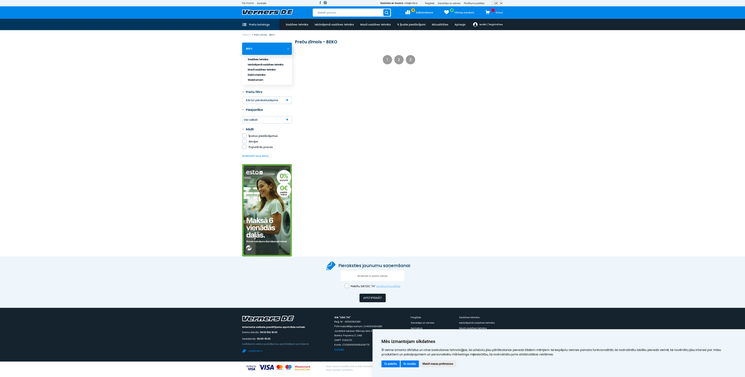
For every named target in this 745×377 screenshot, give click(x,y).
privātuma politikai (388, 286)
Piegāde (429, 3)
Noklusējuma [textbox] (269, 100)
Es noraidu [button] (410, 363)
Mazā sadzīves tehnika (375, 24)
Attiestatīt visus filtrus (255, 156)
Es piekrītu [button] (390, 363)
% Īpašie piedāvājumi (411, 24)
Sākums (246, 34)
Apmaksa (416, 328)
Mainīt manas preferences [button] (438, 363)
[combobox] (267, 100)
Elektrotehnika (256, 74)
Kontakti (261, 3)
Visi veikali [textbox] (250, 119)
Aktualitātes (439, 24)
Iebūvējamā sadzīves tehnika (334, 24)
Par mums (248, 3)
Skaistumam (255, 79)
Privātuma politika (474, 3)
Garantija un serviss (449, 3)
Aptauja (459, 24)
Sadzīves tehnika (297, 24)
